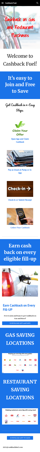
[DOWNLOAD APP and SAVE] (20, 323)
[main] (20, 27)
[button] (2, 3)
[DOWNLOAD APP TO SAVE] (20, 437)
